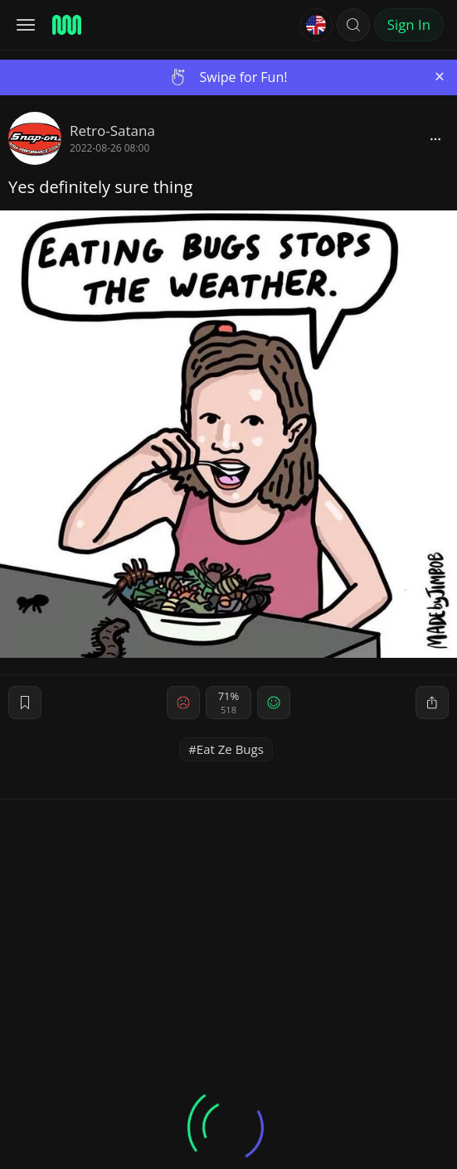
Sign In (408, 24)
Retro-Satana (112, 130)
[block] (435, 138)
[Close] (440, 76)
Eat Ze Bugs (230, 749)
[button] (353, 24)
